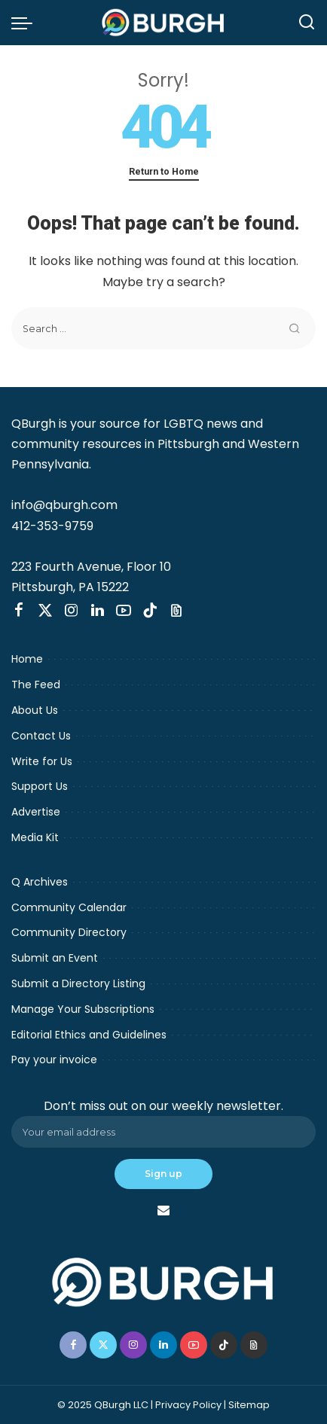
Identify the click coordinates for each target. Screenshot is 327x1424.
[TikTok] (149, 610)
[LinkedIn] (97, 610)
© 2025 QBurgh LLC (102, 1404)
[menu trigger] (25, 22)
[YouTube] (123, 610)
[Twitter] (45, 610)
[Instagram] (71, 610)
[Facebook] (18, 610)
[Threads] (176, 610)
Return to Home (164, 171)
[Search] (307, 22)
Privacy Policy (188, 1404)
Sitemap (249, 1404)
